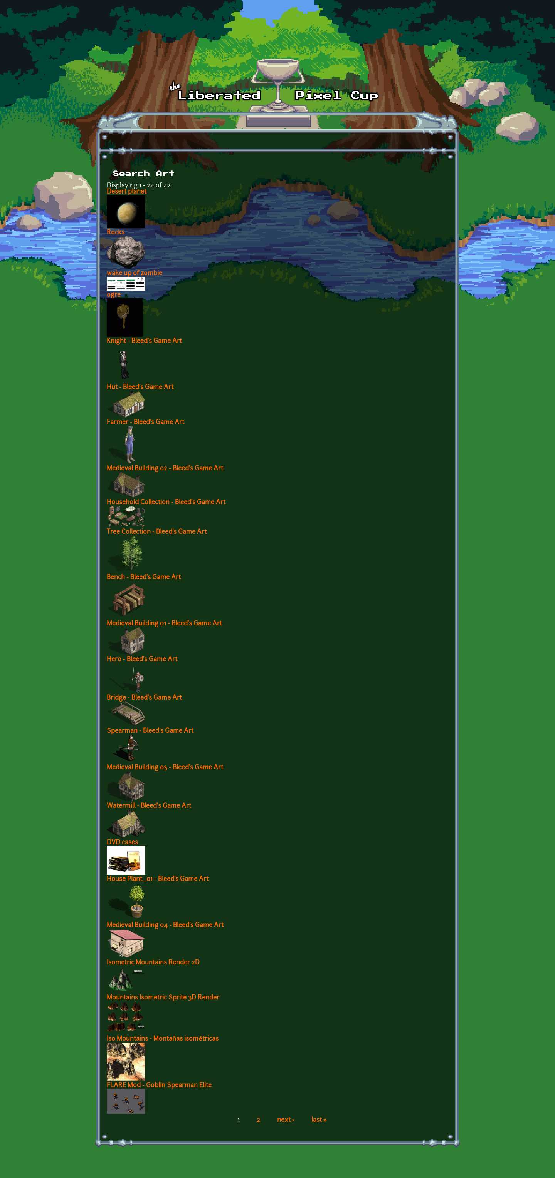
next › (285, 1120)
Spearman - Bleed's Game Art (150, 731)
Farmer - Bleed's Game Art (145, 422)
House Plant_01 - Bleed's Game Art (158, 879)
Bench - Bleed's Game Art (144, 578)
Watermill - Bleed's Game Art (149, 806)
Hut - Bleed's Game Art (140, 387)
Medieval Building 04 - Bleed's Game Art (165, 925)
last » (319, 1120)
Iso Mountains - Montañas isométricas (163, 1039)
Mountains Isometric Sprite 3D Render (163, 998)
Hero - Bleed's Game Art (142, 660)
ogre (114, 295)
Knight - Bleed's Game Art (144, 341)
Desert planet (126, 192)
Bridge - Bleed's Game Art (144, 698)
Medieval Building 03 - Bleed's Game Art (165, 768)
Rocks (115, 233)
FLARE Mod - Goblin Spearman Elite (159, 1086)
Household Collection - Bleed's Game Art (166, 503)
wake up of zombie (134, 274)
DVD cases (122, 843)
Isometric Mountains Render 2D (153, 963)
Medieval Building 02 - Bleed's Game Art (165, 469)
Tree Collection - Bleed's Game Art (157, 532)
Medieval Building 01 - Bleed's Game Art (164, 624)
